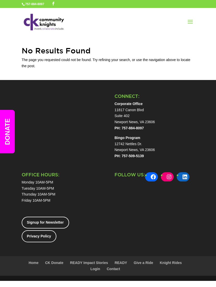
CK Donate (54, 263)
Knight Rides (171, 263)
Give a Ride (143, 263)
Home (34, 263)
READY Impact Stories (89, 263)
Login (95, 269)
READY (121, 263)
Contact (113, 269)
